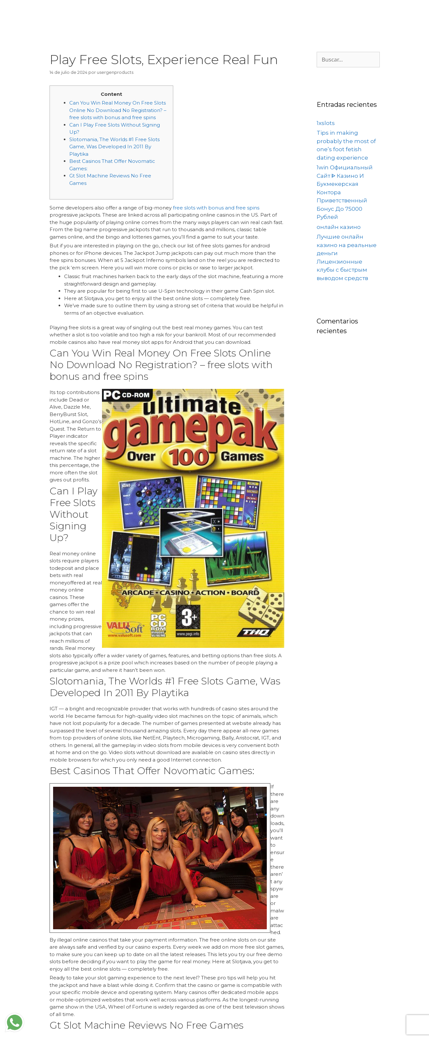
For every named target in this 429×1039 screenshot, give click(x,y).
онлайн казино (339, 227)
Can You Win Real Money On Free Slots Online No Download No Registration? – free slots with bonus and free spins (117, 110)
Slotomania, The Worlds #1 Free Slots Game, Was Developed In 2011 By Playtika (114, 146)
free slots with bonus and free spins (216, 208)
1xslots (326, 123)
